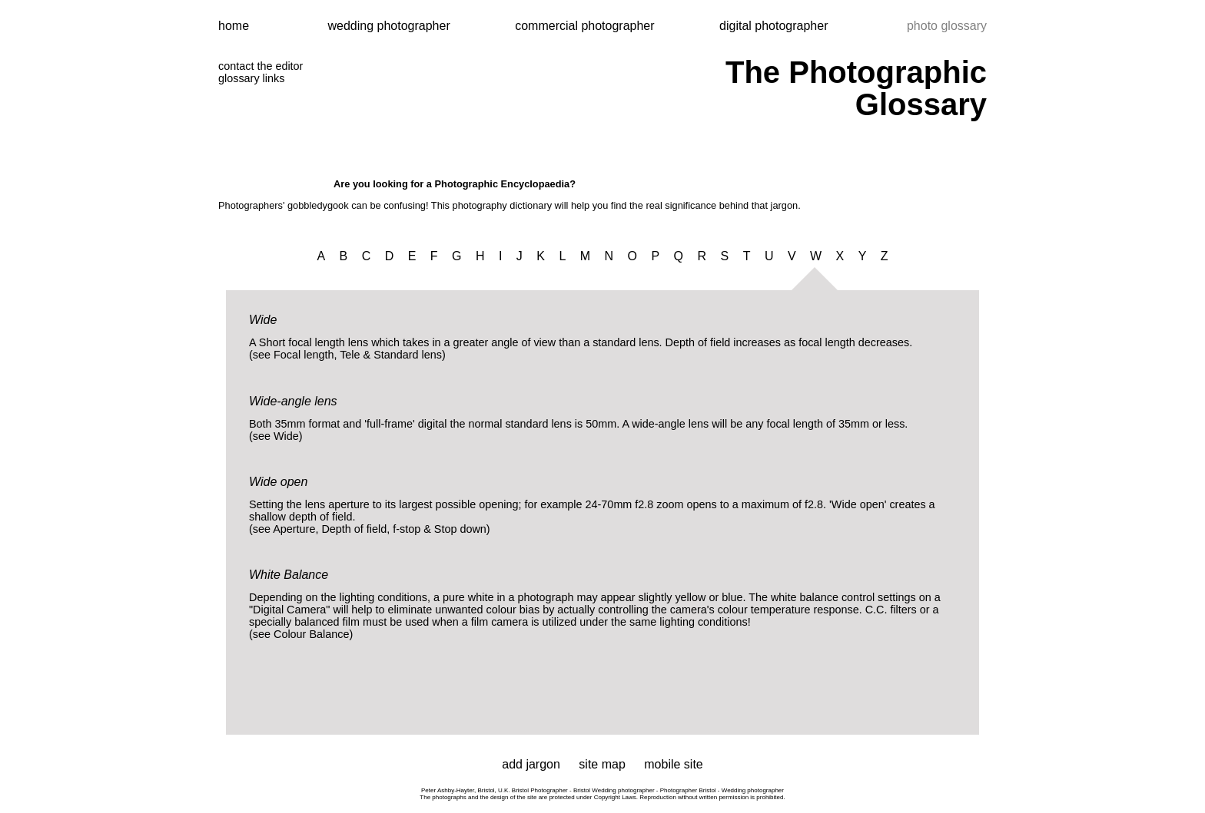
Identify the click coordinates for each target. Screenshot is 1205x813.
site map (602, 764)
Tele (350, 355)
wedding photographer (390, 25)
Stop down (460, 529)
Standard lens (407, 355)
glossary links (251, 78)
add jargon (531, 764)
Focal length (304, 355)
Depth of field (354, 529)
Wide (286, 436)
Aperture (294, 529)
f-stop (406, 529)
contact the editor (260, 66)
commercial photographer (586, 25)
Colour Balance (311, 634)
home (233, 25)
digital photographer (773, 25)
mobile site (673, 764)
